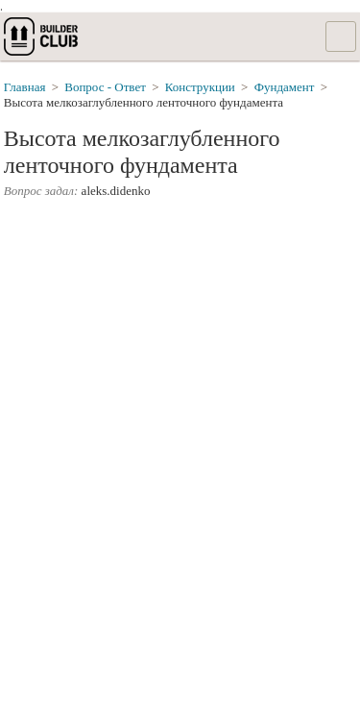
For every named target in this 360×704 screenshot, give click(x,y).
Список (340, 36)
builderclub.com (42, 36)
